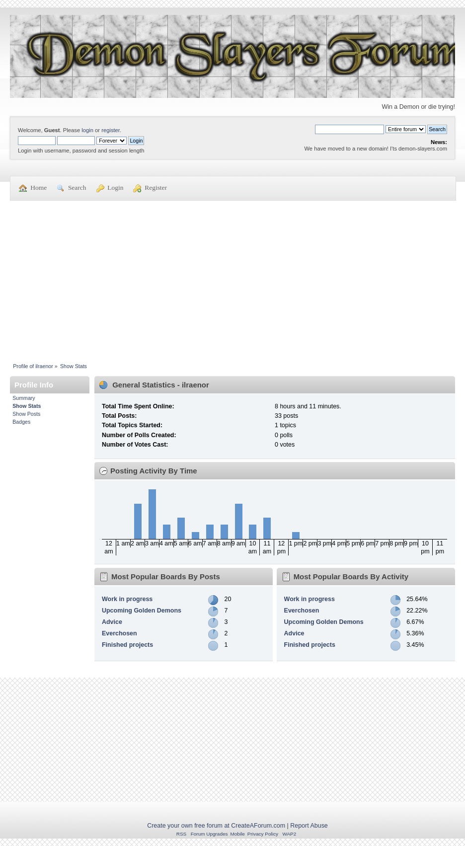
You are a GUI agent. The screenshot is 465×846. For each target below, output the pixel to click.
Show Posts (26, 414)
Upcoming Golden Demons (141, 610)
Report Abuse (309, 825)
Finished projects (127, 644)
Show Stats (26, 406)
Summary (23, 398)
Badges (21, 422)
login (87, 130)
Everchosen (119, 633)
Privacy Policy (262, 834)
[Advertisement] (232, 275)
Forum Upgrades (209, 834)
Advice (112, 621)
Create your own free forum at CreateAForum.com (216, 825)
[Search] (349, 129)
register (110, 130)
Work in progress (127, 599)
